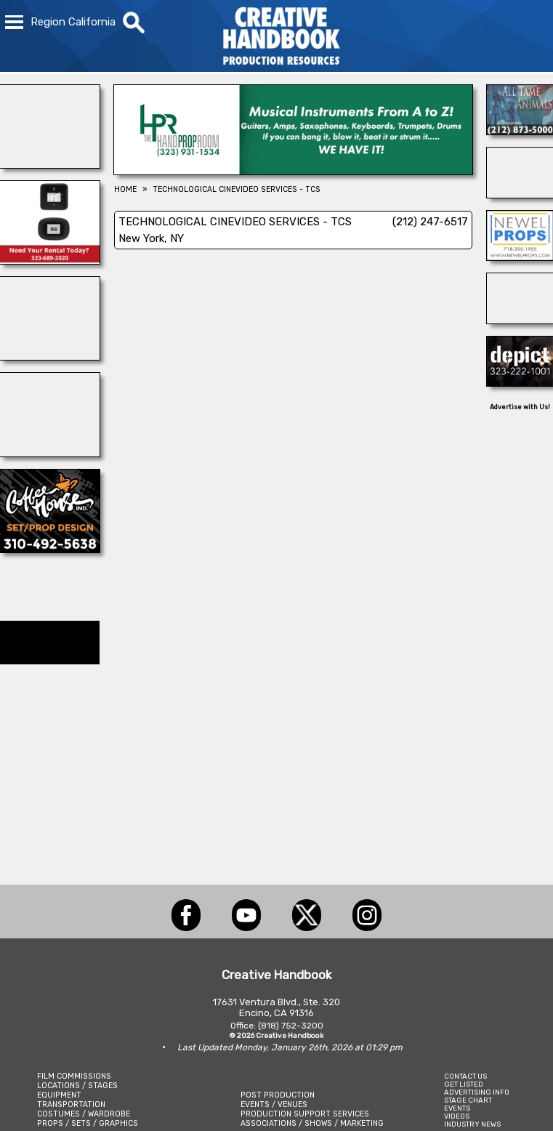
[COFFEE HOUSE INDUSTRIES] (50, 548)
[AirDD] (50, 452)
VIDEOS (456, 1116)
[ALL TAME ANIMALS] (520, 130)
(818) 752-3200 (290, 1026)
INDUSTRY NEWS (472, 1124)
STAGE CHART (468, 1100)
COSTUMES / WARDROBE (83, 1114)
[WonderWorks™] (50, 164)
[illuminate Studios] (520, 319)
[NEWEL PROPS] (520, 256)
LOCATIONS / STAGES (77, 1085)
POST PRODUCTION (278, 1095)
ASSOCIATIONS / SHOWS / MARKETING (312, 1123)
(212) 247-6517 (430, 221)
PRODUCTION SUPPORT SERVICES (305, 1114)
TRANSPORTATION (71, 1104)
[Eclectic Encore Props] (520, 194)
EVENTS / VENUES (274, 1104)
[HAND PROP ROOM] (293, 170)
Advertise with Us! (520, 407)
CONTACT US (465, 1076)
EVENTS (457, 1108)
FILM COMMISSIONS (74, 1076)
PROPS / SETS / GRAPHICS (87, 1123)
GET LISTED (463, 1084)
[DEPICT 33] (520, 382)
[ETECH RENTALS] (50, 260)
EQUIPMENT (59, 1095)
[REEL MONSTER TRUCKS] (50, 356)
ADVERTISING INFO (476, 1092)
